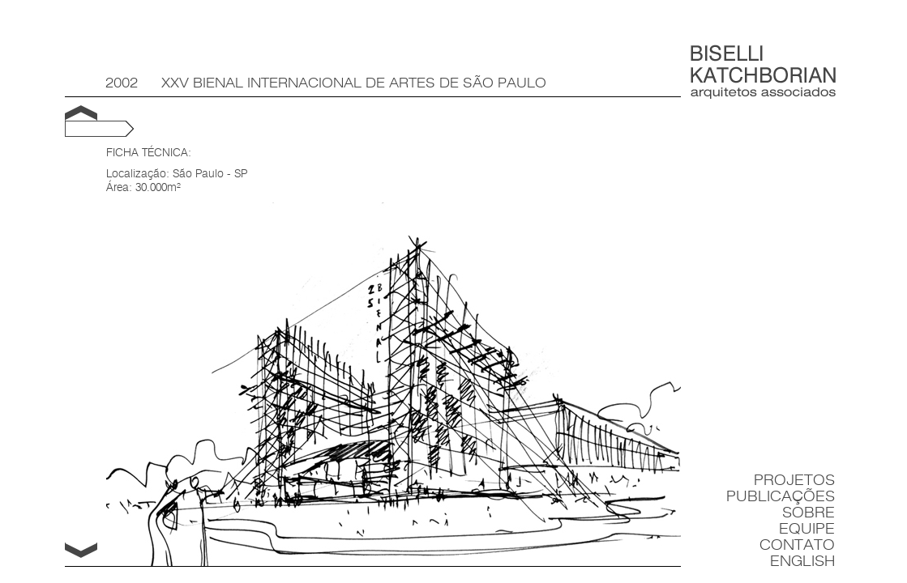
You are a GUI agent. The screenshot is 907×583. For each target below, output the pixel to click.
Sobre (808, 513)
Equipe (807, 529)
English (802, 561)
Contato (797, 545)
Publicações (780, 497)
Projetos (794, 480)
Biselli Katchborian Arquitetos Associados (763, 72)
